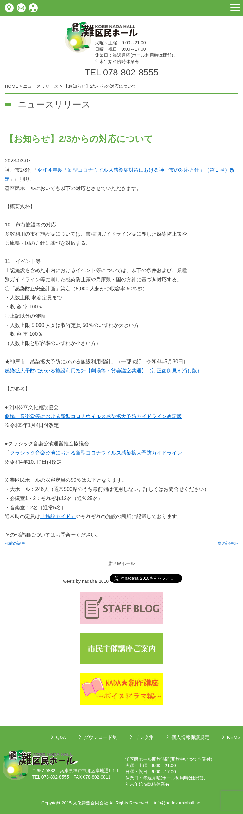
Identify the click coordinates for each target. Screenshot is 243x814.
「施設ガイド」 (58, 516)
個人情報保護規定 (190, 737)
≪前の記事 (15, 543)
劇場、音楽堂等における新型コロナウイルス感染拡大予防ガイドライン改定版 (93, 416)
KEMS (234, 737)
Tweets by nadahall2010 (85, 581)
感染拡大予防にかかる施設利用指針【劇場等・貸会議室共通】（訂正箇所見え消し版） (103, 370)
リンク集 (144, 737)
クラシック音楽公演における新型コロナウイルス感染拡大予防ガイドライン (96, 452)
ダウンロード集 (100, 737)
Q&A (61, 737)
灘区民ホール (121, 563)
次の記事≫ (228, 543)
